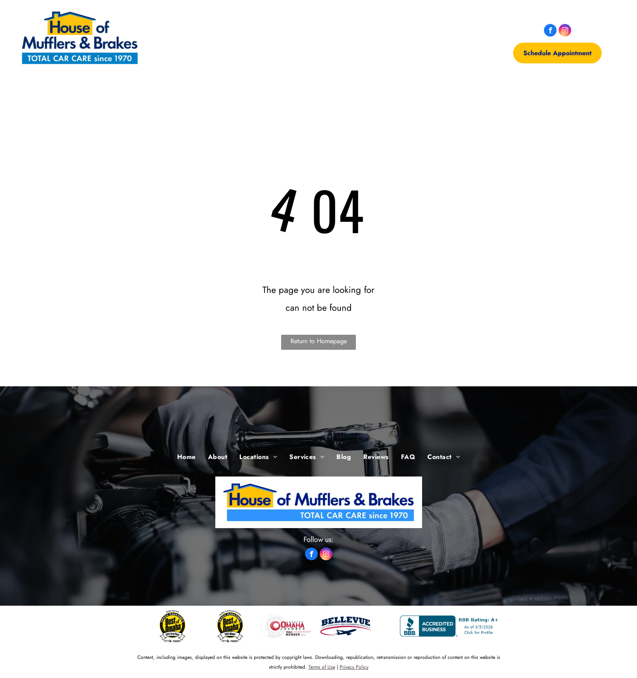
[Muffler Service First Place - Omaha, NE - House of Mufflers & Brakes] (230, 626)
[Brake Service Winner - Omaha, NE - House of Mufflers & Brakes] (173, 626)
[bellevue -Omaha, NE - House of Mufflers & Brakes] (346, 626)
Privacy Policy (354, 667)
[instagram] (565, 31)
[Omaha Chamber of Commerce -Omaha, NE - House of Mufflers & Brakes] (288, 626)
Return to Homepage (318, 341)
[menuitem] (186, 37)
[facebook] (550, 31)
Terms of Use (321, 667)
